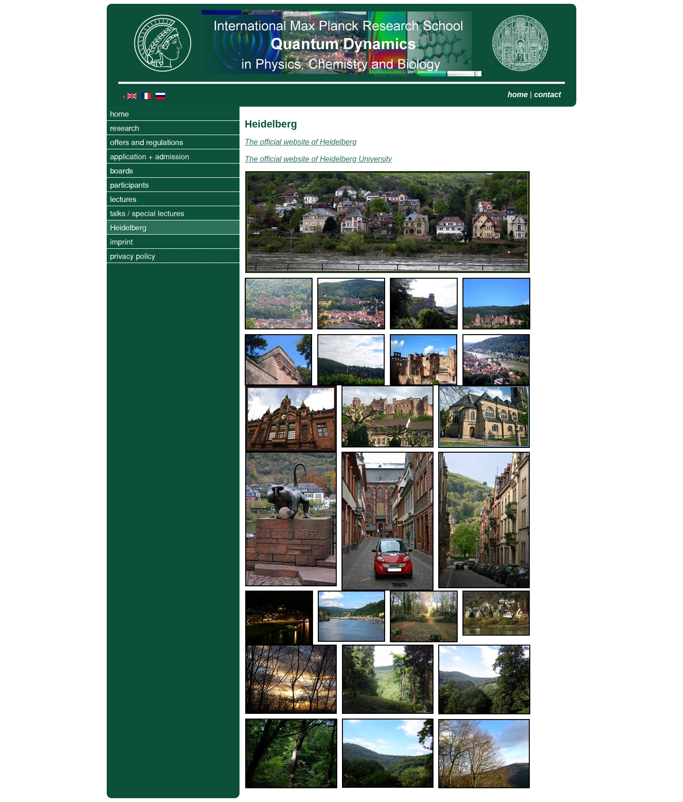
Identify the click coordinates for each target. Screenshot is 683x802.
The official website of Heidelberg (301, 142)
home (518, 95)
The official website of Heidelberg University (318, 159)
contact (547, 95)
